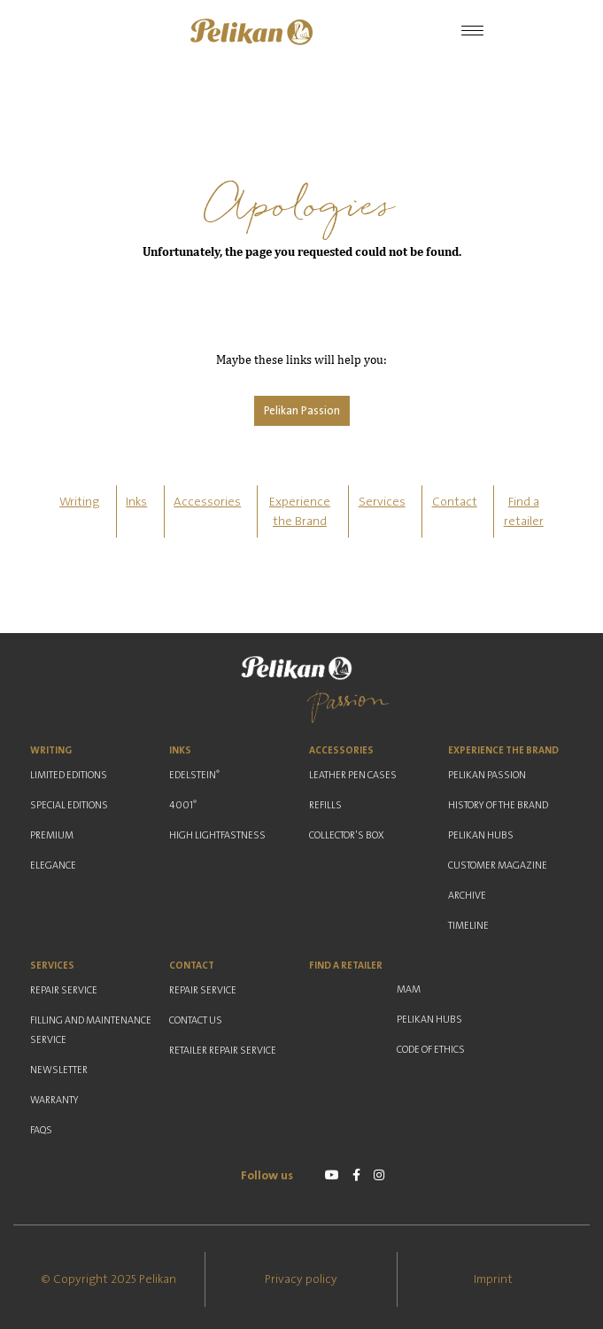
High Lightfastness (217, 835)
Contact (454, 502)
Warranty (54, 1100)
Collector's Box (346, 835)
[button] (251, 32)
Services (382, 502)
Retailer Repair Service (222, 1050)
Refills (325, 805)
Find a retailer (346, 965)
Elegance (53, 865)
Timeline (468, 925)
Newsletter (59, 1070)
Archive (467, 895)
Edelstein (194, 775)
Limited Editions (68, 775)
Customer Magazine (497, 865)
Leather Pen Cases (353, 775)
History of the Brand (498, 805)
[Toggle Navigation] (472, 32)
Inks (136, 502)
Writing (79, 502)
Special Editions (69, 805)
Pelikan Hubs (481, 835)
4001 (183, 805)
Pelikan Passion (302, 411)
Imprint (493, 1279)
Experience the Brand (503, 750)
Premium (51, 835)
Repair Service (63, 990)
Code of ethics (431, 1049)
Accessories (207, 502)
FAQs (41, 1130)
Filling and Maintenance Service (90, 1030)
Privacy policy (301, 1279)
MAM (409, 989)
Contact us (195, 1020)
